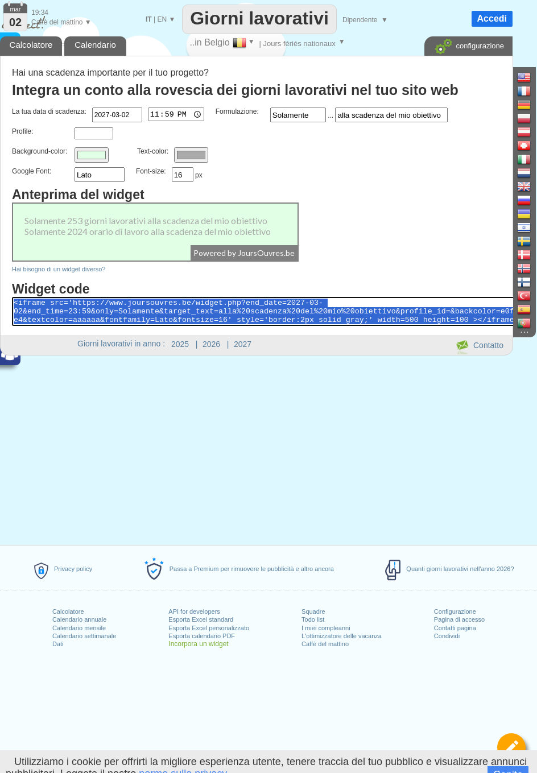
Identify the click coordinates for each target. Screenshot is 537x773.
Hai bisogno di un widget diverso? (59, 269)
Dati (58, 643)
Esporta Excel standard (200, 619)
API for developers (194, 611)
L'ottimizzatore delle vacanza (341, 636)
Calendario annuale (79, 619)
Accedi (492, 18)
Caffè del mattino (325, 643)
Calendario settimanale (84, 636)
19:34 (39, 12)
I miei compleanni (325, 628)
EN (162, 19)
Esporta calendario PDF (201, 636)
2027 (242, 344)
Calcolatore (68, 611)
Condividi (447, 636)
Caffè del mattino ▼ (61, 22)
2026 (211, 344)
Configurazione (455, 611)
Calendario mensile (79, 628)
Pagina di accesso (459, 619)
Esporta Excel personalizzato (208, 628)
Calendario (95, 44)
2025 (180, 344)
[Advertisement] (256, 448)
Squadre (313, 611)
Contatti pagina (455, 628)
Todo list (312, 619)
